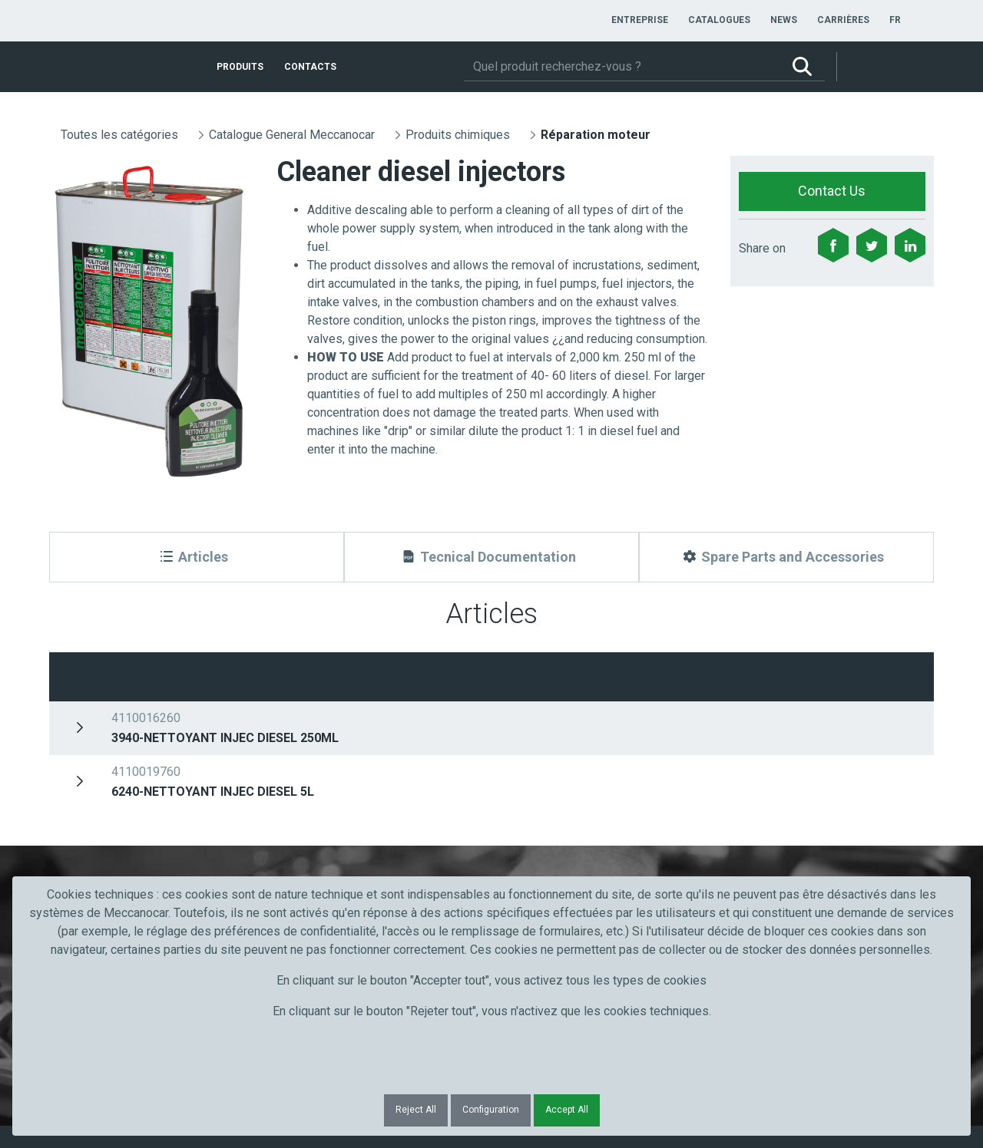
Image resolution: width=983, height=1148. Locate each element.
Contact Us (832, 191)
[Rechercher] (621, 66)
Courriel (527, 764)
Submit (750, 792)
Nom (300, 764)
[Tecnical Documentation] (491, 557)
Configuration (490, 1109)
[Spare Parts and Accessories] (786, 557)
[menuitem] (639, 20)
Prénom (89, 764)
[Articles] (196, 557)
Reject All (416, 1109)
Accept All (566, 1109)
